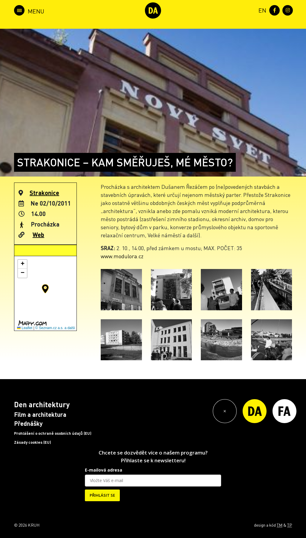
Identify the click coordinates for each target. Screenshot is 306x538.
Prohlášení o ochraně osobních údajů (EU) (52, 433)
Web (38, 234)
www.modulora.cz (122, 256)
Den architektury (42, 404)
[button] (45, 288)
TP (289, 525)
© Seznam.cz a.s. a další (55, 328)
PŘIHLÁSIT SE (102, 495)
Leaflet (24, 328)
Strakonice (44, 193)
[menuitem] (261, 9)
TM (279, 525)
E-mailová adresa (103, 470)
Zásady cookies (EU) (32, 442)
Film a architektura (40, 414)
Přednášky (28, 423)
